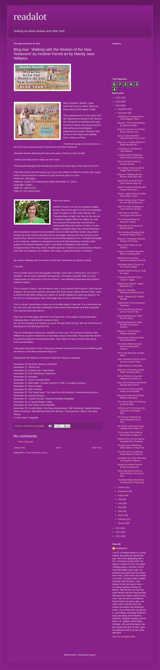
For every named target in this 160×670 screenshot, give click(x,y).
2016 (118, 97)
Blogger (92, 655)
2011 (118, 536)
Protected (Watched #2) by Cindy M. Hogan (129, 278)
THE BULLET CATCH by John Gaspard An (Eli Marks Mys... (131, 410)
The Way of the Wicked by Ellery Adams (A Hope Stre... (131, 446)
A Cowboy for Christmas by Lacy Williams (129, 150)
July (120, 499)
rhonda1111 (121, 548)
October (122, 487)
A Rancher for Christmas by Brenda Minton (129, 227)
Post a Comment (25, 442)
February (122, 519)
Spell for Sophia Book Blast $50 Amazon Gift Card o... (131, 188)
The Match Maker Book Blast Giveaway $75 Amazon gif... (131, 481)
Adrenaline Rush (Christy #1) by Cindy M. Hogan (130, 265)
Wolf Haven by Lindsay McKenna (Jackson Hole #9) (131, 259)
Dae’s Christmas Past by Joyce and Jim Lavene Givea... (131, 360)
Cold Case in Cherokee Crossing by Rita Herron (129, 214)
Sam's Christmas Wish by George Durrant (129, 162)
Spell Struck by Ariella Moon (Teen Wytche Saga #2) (130, 182)
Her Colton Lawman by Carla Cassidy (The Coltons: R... (130, 427)
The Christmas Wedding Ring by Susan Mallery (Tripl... (130, 233)
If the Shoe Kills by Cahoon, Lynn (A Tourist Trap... (130, 310)
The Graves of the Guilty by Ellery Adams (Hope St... (129, 433)
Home (58, 448)
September (123, 491)
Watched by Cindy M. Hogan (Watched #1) (130, 284)
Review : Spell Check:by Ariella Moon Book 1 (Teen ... (131, 194)
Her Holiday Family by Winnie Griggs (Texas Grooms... (130, 169)
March (121, 515)
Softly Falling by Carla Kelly (129, 366)
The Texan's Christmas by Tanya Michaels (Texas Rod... (129, 419)
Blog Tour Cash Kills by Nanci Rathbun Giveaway (130, 396)
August (121, 495)
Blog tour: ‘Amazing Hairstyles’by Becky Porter (130, 291)
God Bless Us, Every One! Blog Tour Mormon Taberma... (131, 459)
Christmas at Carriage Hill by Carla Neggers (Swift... (130, 117)
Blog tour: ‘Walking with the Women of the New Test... (130, 175)
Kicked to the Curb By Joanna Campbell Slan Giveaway (131, 440)
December (123, 109)
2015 (118, 101)
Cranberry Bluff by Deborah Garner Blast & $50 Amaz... (131, 156)
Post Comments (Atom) (36, 452)
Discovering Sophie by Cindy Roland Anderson (130, 338)
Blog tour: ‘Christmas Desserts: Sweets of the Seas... (131, 240)
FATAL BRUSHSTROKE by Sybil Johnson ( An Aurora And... (130, 473)
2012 (118, 532)
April (120, 511)
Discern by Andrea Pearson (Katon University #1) (129, 465)
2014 (118, 105)
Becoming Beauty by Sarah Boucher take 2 (129, 317)
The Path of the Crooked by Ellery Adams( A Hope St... (130, 453)
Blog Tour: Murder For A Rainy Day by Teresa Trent (131, 130)
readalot (30, 16)
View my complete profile (123, 636)
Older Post (96, 448)
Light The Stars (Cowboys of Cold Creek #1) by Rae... (130, 207)
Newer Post (19, 448)
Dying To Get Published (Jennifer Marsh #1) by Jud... (131, 137)
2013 (118, 528)
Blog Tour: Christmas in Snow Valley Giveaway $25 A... (130, 371)
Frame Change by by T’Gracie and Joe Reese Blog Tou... (131, 201)
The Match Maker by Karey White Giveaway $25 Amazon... (129, 346)
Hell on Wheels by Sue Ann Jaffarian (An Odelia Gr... (129, 377)
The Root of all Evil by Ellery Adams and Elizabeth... (130, 390)
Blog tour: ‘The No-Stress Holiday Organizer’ (128, 332)
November (123, 113)
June (120, 503)
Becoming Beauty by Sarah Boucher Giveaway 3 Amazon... (129, 324)
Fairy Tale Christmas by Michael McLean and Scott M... (131, 383)
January (122, 523)
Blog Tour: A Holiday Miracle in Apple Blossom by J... (131, 143)
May (120, 507)
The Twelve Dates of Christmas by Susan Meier (131, 403)
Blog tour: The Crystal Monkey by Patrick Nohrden (131, 124)
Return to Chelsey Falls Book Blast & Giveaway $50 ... (130, 252)
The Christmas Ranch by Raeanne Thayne (128, 220)
